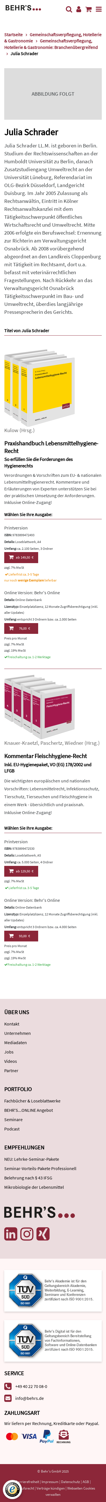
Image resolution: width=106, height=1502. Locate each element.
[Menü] (99, 9)
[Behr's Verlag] (23, 7)
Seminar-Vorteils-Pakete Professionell (40, 1168)
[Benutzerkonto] (78, 9)
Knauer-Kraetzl (21, 743)
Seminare (13, 1119)
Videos (10, 1061)
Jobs (9, 1052)
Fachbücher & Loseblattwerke (32, 1101)
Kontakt (11, 1024)
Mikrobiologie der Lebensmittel (34, 1187)
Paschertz (51, 743)
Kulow (11, 430)
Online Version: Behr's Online (32, 592)
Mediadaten (15, 1042)
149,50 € (21, 557)
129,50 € (21, 871)
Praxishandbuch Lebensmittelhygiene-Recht (51, 447)
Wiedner (74, 743)
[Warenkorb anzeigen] (88, 9)
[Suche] (69, 9)
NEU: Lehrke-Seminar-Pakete (31, 1159)
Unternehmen (17, 1033)
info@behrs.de (29, 1398)
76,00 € (19, 628)
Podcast (12, 1129)
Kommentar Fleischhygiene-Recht (45, 756)
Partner (11, 1070)
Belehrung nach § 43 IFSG (28, 1178)
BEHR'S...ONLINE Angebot (28, 1110)
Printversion (16, 528)
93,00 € (19, 935)
